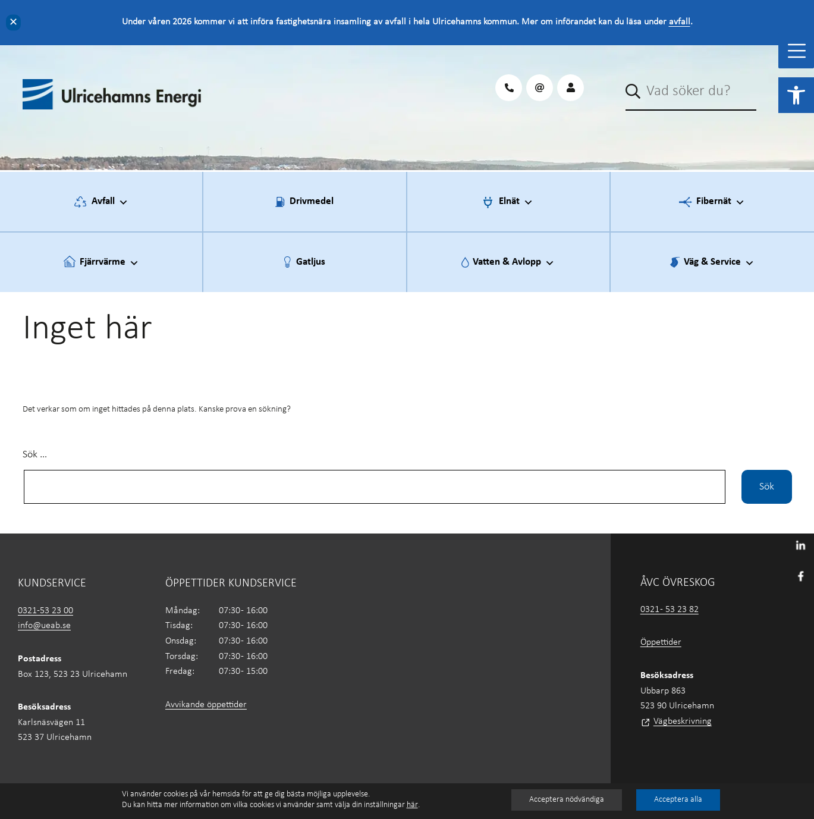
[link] (796, 95)
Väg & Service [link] (719, 263)
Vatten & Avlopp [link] (514, 263)
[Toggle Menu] (797, 51)
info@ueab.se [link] (44, 625)
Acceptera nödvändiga (566, 799)
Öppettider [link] (660, 642)
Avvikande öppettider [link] (206, 705)
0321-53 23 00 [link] (45, 611)
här (412, 805)
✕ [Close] (13, 22)
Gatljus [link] (310, 262)
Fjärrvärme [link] (109, 263)
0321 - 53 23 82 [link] (669, 609)
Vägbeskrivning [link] (682, 721)
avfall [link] (679, 22)
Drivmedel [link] (312, 201)
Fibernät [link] (720, 202)
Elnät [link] (516, 202)
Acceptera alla (678, 799)
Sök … (35, 454)
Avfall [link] (110, 202)
